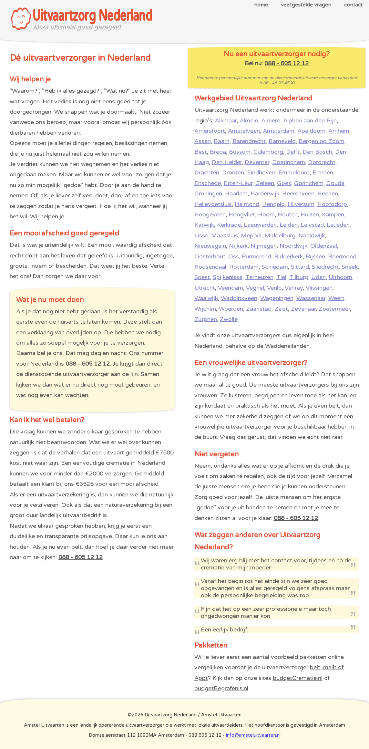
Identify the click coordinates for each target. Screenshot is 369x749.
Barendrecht (249, 141)
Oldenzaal (323, 245)
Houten (288, 214)
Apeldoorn (311, 130)
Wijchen (205, 308)
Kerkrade (229, 224)
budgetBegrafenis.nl (221, 688)
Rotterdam (244, 266)
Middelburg (279, 235)
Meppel (251, 235)
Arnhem (338, 130)
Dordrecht (321, 162)
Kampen (333, 214)
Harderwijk (265, 193)
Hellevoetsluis (213, 204)
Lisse (201, 235)
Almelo (249, 120)
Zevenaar (303, 308)
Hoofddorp (332, 204)
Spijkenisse (227, 277)
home (261, 5)
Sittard (300, 266)
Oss (233, 256)
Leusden (338, 224)
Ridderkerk (288, 256)
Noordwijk (293, 245)
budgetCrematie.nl (298, 677)
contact (353, 5)
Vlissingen (319, 287)
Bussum (240, 151)
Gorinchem (308, 183)
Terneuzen (259, 277)
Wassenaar (310, 298)
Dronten (233, 172)
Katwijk (204, 224)
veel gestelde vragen (306, 5)
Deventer (257, 162)
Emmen (323, 172)
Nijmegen (264, 245)
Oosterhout (209, 256)
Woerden (231, 308)
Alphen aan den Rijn (310, 120)
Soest (202, 277)
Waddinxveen (239, 298)
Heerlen (327, 193)
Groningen (208, 193)
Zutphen (205, 319)
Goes (284, 183)
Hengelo (273, 204)
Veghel (255, 287)
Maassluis (224, 235)
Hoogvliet (242, 214)
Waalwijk (206, 298)
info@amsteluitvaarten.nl (253, 735)
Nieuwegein (210, 245)
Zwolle (229, 319)
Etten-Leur (238, 183)
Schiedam (274, 266)
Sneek (350, 266)
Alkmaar (226, 120)
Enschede (207, 183)
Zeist (281, 308)
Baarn (222, 141)
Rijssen (315, 256)
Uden (318, 277)
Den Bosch (317, 151)
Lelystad (312, 224)
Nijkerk (238, 245)
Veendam (230, 287)
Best (200, 151)
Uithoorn (340, 277)
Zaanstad (259, 308)
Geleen (264, 183)
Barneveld (282, 141)
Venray (294, 287)
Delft (293, 151)
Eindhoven (261, 172)
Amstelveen (244, 130)
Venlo (274, 287)
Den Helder (227, 162)
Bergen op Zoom (321, 141)
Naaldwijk (311, 235)
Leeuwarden (260, 224)
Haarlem (236, 193)
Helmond (247, 204)
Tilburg (298, 277)
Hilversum (301, 204)
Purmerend (256, 256)
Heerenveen (298, 193)
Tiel (281, 277)
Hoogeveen (210, 214)
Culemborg (268, 151)
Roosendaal (210, 266)
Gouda (335, 183)
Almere (270, 120)
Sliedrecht (325, 266)
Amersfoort (209, 130)
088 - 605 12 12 (88, 363)
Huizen (310, 214)
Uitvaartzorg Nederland (92, 16)
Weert (336, 298)
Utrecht (204, 287)
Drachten (206, 172)
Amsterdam (278, 130)
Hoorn (266, 214)
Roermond (342, 256)
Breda (218, 151)
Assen (202, 141)
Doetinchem (288, 162)
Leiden (289, 224)
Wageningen (276, 298)
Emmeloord (294, 172)
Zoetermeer (334, 308)
